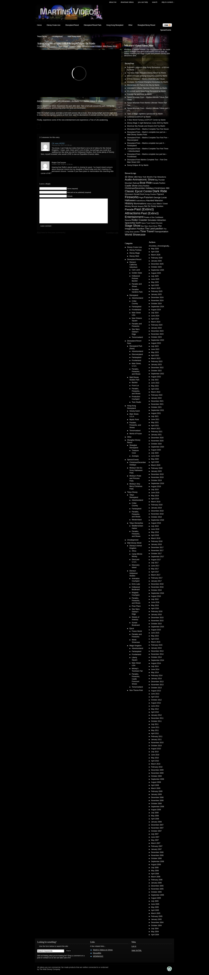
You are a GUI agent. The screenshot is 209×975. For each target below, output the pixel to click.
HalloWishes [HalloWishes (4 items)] (141, 201)
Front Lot (135, 386)
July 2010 (154, 752)
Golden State (137, 273)
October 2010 (156, 746)
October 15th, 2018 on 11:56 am (62, 164)
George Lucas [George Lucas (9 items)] (160, 197)
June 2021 (155, 419)
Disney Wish (134, 256)
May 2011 (155, 730)
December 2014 (157, 651)
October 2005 (156, 892)
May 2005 (155, 907)
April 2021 (155, 425)
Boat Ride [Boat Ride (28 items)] (146, 182)
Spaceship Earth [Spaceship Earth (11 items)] (133, 223)
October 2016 (156, 590)
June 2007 (155, 837)
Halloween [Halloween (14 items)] (130, 200)
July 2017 (154, 563)
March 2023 (155, 358)
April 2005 (155, 910)
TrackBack (112, 237)
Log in (133, 946)
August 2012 (156, 703)
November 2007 (157, 828)
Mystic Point (134, 420)
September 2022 (157, 374)
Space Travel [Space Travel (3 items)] (146, 223)
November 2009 (157, 773)
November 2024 (157, 300)
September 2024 (157, 307)
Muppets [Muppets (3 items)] (141, 206)
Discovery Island (75, 46)
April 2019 (155, 499)
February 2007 (156, 846)
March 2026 (155, 255)
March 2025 (155, 288)
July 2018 (154, 526)
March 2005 (155, 913)
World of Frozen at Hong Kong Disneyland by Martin (147, 76)
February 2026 (156, 258)
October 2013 (156, 688)
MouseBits (97, 953)
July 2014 (154, 666)
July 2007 (154, 834)
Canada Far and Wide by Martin (139, 94)
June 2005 (155, 904)
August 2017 (156, 560)
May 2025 (155, 282)
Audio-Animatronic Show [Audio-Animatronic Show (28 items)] (140, 179)
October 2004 (156, 925)
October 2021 (156, 407)
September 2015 (157, 627)
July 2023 (154, 346)
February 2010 (156, 767)
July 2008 (154, 813)
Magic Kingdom (135, 646)
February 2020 (156, 468)
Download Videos (127, 2)
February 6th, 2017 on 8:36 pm (62, 145)
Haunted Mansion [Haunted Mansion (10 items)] (154, 200)
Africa (65, 46)
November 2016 (157, 587)
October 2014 (156, 657)
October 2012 (156, 700)
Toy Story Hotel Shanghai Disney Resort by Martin (146, 73)
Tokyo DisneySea (136, 523)
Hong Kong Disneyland (114, 25)
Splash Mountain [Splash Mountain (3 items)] (156, 223)
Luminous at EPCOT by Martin (139, 117)
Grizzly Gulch (134, 411)
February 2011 (156, 736)
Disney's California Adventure (133, 264)
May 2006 (155, 871)
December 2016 (157, 584)
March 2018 (155, 538)
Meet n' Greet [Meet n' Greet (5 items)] (162, 204)
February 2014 (156, 675)
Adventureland (137, 298)
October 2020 (156, 444)
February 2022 (156, 395)
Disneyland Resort (72, 25)
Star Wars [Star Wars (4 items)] (144, 226)
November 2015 (157, 621)
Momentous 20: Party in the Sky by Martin (143, 85)
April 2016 (155, 608)
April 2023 (155, 355)
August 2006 (156, 865)
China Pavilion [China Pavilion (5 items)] (143, 186)
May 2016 (155, 605)
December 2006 (157, 852)
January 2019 (156, 508)
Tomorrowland (137, 337)
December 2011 (157, 718)
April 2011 (155, 733)
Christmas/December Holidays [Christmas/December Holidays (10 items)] (139, 188)
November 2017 (157, 550)
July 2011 (154, 724)
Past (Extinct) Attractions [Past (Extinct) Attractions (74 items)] (139, 211)
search (154, 2)
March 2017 (155, 575)
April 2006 (155, 874)
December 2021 (157, 401)
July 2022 (154, 380)
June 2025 (155, 279)
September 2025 (157, 270)
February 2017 (156, 578)
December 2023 (157, 331)
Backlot (134, 383)
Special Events (165, 30)
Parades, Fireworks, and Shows (136, 371)
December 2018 (157, 511)
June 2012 (155, 706)
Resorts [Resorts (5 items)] (128, 220)
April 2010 (155, 761)
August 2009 (156, 782)
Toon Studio (136, 402)
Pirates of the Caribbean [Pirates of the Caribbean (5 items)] (153, 217)
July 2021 (154, 416)
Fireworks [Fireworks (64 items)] (132, 197)
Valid (136, 950)
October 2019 (156, 480)
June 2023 (155, 349)
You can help (143, 2)
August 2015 (156, 630)
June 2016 (155, 602)
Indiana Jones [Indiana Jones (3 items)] (151, 204)
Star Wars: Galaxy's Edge (136, 331)
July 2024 (154, 313)
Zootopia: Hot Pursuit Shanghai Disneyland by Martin (147, 82)
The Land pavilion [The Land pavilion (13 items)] (154, 228)
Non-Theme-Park (136, 690)
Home (39, 25)
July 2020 (154, 453)
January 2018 (156, 544)
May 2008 (155, 816)
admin (41, 46)
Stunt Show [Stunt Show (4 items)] (153, 226)
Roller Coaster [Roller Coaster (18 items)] (139, 220)
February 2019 (156, 505)
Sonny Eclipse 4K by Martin (137, 165)
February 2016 (156, 611)
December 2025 (157, 264)
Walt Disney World (74, 36)
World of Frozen (135, 434)
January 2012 (156, 715)
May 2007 (155, 840)
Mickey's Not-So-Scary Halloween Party (136, 470)
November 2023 (157, 334)
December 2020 (157, 438)
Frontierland (136, 310)
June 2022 (155, 383)
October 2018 (156, 517)
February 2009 (156, 791)
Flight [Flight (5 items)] (141, 198)
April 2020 (155, 462)
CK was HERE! (58, 143)
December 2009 (157, 770)
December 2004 (157, 922)
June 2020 (155, 456)
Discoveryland (137, 354)
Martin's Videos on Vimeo (103, 950)
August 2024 (156, 310)
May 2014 (155, 672)
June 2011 (155, 727)
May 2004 (155, 932)
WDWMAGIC (98, 956)
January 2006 (156, 883)
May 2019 (155, 496)
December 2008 (157, 797)
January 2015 (156, 648)
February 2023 (156, 361)
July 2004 (154, 929)
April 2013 (155, 697)
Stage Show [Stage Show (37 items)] (132, 225)
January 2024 (156, 328)
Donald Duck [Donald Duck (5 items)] (139, 194)
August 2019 (156, 486)
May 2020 (155, 459)
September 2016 (157, 593)
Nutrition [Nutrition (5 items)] (160, 206)
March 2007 (155, 843)
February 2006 (156, 880)
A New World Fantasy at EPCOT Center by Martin (146, 120)
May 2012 (155, 709)
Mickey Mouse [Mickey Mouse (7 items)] (131, 206)
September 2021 (157, 410)
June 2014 (155, 669)
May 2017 (155, 569)
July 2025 (154, 276)
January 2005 (156, 919)
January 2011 (156, 740)
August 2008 (156, 810)
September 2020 (157, 447)
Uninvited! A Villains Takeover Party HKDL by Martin (147, 88)
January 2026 (156, 261)
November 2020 (157, 441)
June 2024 (155, 316)
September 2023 (157, 340)
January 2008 (156, 822)
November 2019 (157, 477)
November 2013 (157, 685)
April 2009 (155, 785)
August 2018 (156, 523)
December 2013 (157, 682)
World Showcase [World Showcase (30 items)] (135, 234)
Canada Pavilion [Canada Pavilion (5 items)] (158, 183)
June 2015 (155, 633)
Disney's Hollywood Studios (133, 573)
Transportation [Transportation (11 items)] (161, 231)
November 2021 (157, 404)
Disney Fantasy (135, 250)
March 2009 (155, 788)
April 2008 (155, 819)
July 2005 (154, 901)
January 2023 (156, 365)
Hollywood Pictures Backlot (136, 278)
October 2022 (156, 371)
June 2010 (155, 755)
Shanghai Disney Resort (146, 25)
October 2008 (156, 804)
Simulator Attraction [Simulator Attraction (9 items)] (157, 220)
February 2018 (156, 541)
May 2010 (155, 758)
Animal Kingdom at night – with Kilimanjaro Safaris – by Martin (66, 43)
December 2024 (157, 297)
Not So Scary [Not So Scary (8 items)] (150, 206)
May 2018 (155, 532)
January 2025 (156, 294)
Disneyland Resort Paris (92, 25)
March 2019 (155, 502)
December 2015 (157, 618)
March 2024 (155, 322)
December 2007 (157, 825)
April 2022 (155, 389)
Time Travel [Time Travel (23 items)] (147, 231)
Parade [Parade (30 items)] (129, 209)
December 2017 (157, 547)
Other (130, 25)
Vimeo (100, 101)
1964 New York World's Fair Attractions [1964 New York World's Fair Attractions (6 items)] (150, 177)
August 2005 (156, 898)
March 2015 (155, 642)
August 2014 (156, 663)
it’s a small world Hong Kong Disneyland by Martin (146, 91)
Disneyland (133, 295)
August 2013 (156, 691)
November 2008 (157, 800)
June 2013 (155, 694)
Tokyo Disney (42, 36)
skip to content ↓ (168, 2)
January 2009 (156, 794)
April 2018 (155, 535)
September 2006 (157, 861)
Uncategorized (57, 36)
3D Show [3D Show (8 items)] (129, 177)
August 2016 (156, 596)
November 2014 (157, 654)
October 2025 (156, 267)
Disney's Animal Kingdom (92, 46)
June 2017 (155, 566)
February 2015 (156, 645)
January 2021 (156, 435)
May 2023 (155, 352)
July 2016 (154, 599)
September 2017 (157, 557)
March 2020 (155, 465)
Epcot (131, 628)
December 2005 (157, 886)
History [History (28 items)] (129, 203)
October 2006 (156, 858)
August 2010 (156, 749)
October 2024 (156, 304)
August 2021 (156, 413)
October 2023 (156, 337)
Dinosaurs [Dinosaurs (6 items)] (129, 194)
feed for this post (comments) (51, 237)
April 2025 (155, 285)
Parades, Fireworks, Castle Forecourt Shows (136, 679)
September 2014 (157, 660)
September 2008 (157, 807)
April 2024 (155, 319)
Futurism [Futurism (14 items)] (148, 197)
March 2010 (155, 764)
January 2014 (156, 679)
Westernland (137, 520)
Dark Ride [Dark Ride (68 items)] (160, 191)
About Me (112, 2)
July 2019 (154, 490)
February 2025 (156, 291)
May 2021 (155, 422)
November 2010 (157, 743)
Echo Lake (136, 584)
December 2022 (157, 368)
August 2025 (156, 273)
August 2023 (156, 343)
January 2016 (156, 615)
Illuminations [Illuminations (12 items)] (140, 203)
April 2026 (155, 252)
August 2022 (156, 377)
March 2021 (155, 429)
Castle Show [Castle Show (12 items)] (131, 185)
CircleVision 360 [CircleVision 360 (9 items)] (161, 188)
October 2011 (156, 721)
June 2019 (155, 493)
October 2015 (156, 624)
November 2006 (157, 855)
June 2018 (155, 529)
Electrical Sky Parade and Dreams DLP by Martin (146, 126)
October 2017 (156, 554)
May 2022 (155, 386)
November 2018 (157, 514)
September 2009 (157, 779)
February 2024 (156, 325)
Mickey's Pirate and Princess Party (135, 478)
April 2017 (155, 572)
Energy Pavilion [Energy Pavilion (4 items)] (150, 194)
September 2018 (157, 520)
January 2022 (156, 398)
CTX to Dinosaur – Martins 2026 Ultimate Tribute (146, 79)
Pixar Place (136, 606)
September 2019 (157, 483)
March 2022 (155, 392)
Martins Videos (89, 101)
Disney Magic (134, 253)
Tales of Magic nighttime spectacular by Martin (145, 114)
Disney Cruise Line (53, 25)
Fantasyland (136, 307)
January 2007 (156, 849)
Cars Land (136, 270)
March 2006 (155, 877)
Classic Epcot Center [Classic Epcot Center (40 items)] (138, 191)
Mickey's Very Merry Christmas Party (135, 486)
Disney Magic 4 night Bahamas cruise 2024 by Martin (147, 123)
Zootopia (135, 456)
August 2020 (156, 450)
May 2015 (155, 636)
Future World (137, 631)
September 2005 (157, 895)
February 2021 (156, 432)
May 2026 (155, 249)
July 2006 (154, 868)
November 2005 (157, 889)
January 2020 (156, 471)
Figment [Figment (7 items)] (160, 194)
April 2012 (155, 712)
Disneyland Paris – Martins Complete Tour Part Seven (148, 129)
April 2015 (155, 639)
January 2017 (156, 581)
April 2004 (155, 935)
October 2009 (156, 776)
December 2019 (157, 474)
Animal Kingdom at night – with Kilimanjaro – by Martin (58, 101)
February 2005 (156, 916)
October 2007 (156, 831)
